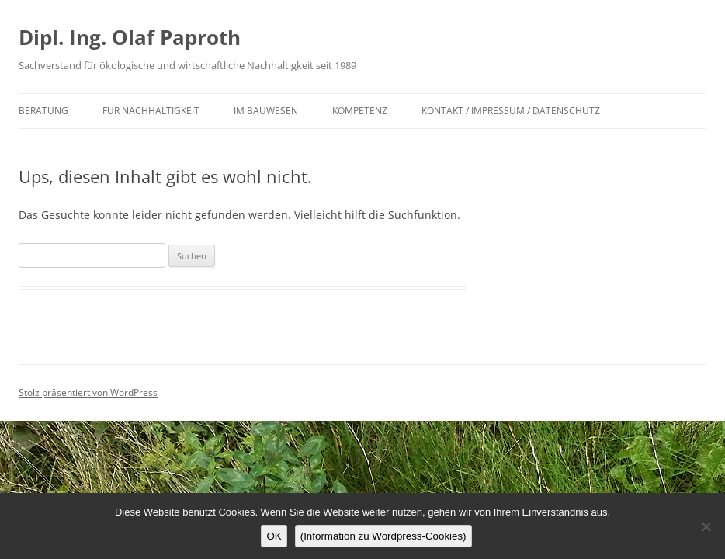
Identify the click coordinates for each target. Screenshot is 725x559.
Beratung (43, 110)
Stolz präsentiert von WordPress (88, 392)
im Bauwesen (266, 110)
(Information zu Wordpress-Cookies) (383, 536)
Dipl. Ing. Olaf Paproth (130, 37)
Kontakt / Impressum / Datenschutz (510, 110)
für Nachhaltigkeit (150, 110)
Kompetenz (359, 110)
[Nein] (705, 526)
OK (273, 536)
